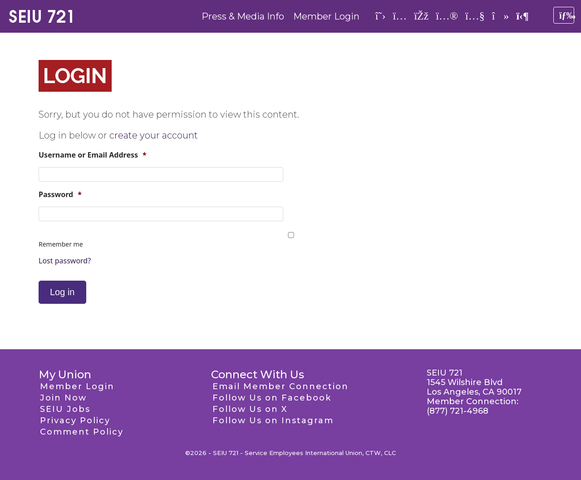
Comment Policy (81, 432)
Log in (62, 292)
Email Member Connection (280, 386)
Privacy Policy (75, 421)
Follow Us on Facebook (271, 398)
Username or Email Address (93, 155)
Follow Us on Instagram (273, 421)
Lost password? (65, 261)
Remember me (61, 244)
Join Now (63, 398)
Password (60, 194)
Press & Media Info (243, 16)
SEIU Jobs (65, 409)
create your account (153, 135)
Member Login (326, 16)
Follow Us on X (249, 409)
